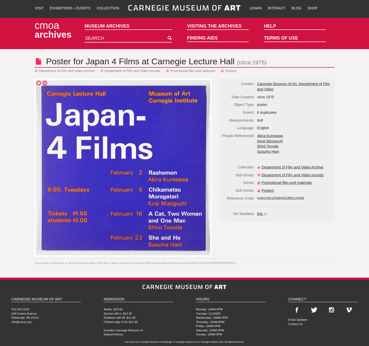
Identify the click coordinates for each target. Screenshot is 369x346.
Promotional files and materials (190, 71)
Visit (39, 8)
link (262, 214)
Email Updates (297, 319)
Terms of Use (281, 38)
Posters (228, 71)
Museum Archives (107, 26)
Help (270, 26)
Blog (296, 8)
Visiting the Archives (214, 26)
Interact (276, 8)
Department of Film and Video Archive (64, 71)
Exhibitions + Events (70, 8)
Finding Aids (202, 38)
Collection (107, 8)
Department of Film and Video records (130, 71)
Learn (256, 8)
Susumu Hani (268, 151)
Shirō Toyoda (267, 146)
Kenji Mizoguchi (270, 141)
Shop (312, 8)
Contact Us (295, 323)
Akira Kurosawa (270, 136)
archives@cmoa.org (148, 262)
